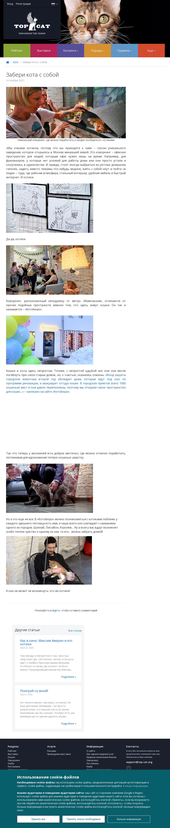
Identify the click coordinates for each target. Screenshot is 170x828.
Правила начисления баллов (101, 757)
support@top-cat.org (139, 762)
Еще (151, 50)
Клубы (11, 763)
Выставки (43, 50)
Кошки (11, 757)
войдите (55, 610)
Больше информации (135, 786)
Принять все (38, 819)
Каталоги (70, 50)
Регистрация (23, 3)
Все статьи (75, 630)
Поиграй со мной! (34, 691)
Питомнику (93, 763)
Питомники (14, 766)
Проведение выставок (59, 754)
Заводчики (14, 760)
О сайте (91, 750)
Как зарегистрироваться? (100, 754)
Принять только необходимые (83, 819)
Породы (97, 50)
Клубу (89, 766)
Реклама (51, 750)
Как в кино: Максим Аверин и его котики (46, 642)
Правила (124, 50)
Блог (16, 62)
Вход (10, 3)
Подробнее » (68, 676)
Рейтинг (17, 50)
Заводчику (92, 760)
